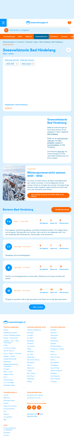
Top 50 (6, 395)
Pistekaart (54, 36)
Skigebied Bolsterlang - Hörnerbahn (11, 365)
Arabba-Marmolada (10, 359)
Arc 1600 (30, 338)
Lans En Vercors (9, 351)
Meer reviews (37, 307)
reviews (58, 143)
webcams (50, 141)
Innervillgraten (55, 376)
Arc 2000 (30, 354)
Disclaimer (7, 432)
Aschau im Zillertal (56, 371)
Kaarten (6, 403)
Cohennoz (30, 343)
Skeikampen (7, 362)
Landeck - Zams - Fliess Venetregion (11, 342)
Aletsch (6, 330)
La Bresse (54, 381)
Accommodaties (9, 409)
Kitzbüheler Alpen (9, 385)
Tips (5, 411)
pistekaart (50, 143)
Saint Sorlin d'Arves (33, 360)
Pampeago (30, 341)
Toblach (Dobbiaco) (34, 330)
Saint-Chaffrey (55, 379)
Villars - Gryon (8, 372)
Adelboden (30, 357)
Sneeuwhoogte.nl (9, 42)
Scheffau (53, 330)
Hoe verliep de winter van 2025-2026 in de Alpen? (46, 195)
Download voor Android (35, 395)
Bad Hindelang (45, 42)
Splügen (53, 343)
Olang (29, 349)
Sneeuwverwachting (10, 406)
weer (59, 141)
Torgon (29, 371)
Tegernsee (30, 379)
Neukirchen (30, 368)
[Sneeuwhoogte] (37, 22)
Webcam (29, 36)
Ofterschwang (8, 380)
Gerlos (29, 365)
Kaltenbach (30, 362)
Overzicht (20, 42)
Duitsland (28, 42)
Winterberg (54, 341)
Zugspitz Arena (8, 374)
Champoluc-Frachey (57, 349)
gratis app (60, 152)
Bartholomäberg (56, 346)
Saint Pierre (30, 376)
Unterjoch (8, 108)
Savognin (6, 369)
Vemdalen (54, 338)
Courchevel (31, 346)
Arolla (5, 345)
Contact (6, 435)
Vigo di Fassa (55, 368)
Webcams (7, 398)
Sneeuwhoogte (9, 36)
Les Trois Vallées (9, 382)
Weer (20, 36)
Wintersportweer (9, 400)
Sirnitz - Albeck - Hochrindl (12, 353)
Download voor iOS (33, 398)
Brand (52, 351)
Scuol (5, 377)
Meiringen (30, 332)
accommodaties (53, 145)
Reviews (64, 36)
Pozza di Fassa (55, 357)
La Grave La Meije (10, 348)
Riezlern (29, 381)
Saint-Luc (54, 354)
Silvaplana (54, 373)
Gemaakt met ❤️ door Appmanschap (35, 415)
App (5, 419)
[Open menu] (3, 23)
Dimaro (53, 360)
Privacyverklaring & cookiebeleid (10, 429)
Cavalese (30, 335)
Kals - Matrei (31, 373)
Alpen (36, 42)
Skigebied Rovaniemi (10, 332)
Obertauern (54, 335)
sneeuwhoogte (62, 138)
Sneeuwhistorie (41, 36)
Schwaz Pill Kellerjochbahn (12, 335)
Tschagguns (54, 365)
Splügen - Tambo (9, 356)
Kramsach (54, 332)
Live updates (8, 417)
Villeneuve (30, 351)
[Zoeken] (40, 30)
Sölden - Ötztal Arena (11, 338)
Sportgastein (55, 362)
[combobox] (40, 30)
